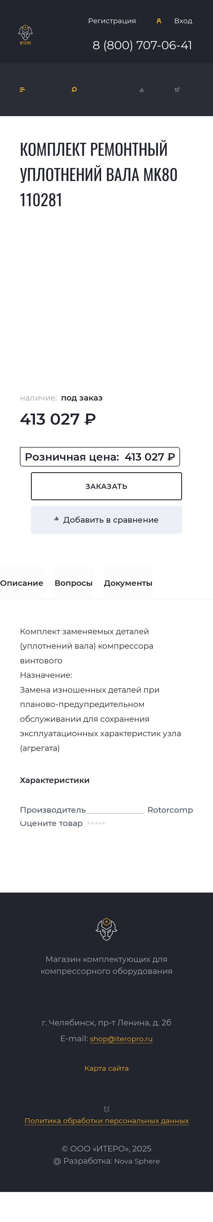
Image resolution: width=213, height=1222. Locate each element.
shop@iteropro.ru (121, 1053)
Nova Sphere (137, 1191)
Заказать (106, 493)
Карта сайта (106, 1082)
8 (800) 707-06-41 (143, 49)
